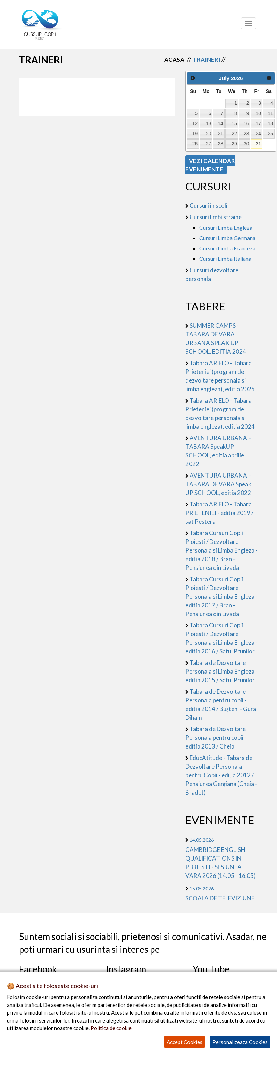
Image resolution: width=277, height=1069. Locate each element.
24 (258, 133)
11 (270, 113)
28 (220, 143)
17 (258, 123)
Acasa (174, 59)
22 (234, 133)
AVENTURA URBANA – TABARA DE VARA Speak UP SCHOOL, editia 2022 (218, 484)
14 (220, 123)
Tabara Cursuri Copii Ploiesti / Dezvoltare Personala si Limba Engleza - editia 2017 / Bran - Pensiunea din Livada (221, 596)
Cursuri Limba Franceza (227, 248)
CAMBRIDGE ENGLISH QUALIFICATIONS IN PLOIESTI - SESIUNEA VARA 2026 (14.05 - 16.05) (220, 858)
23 (246, 133)
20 (208, 133)
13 (208, 123)
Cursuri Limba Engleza (225, 227)
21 (220, 133)
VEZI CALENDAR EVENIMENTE (210, 165)
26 (195, 143)
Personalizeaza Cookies (240, 1042)
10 (258, 113)
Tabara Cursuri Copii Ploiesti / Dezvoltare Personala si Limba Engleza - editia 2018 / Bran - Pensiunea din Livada (221, 550)
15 (234, 123)
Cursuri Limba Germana (227, 237)
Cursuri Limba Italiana (225, 258)
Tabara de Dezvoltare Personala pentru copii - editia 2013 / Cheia (215, 737)
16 (246, 123)
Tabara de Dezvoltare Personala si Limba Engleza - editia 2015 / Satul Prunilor (221, 671)
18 (270, 123)
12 (195, 123)
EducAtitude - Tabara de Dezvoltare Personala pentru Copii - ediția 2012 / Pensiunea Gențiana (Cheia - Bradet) (221, 775)
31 (258, 143)
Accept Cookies (184, 1042)
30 (246, 143)
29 (234, 143)
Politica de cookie (111, 1028)
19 (195, 133)
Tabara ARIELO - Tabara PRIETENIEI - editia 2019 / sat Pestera (219, 513)
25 (270, 133)
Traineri (206, 59)
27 (208, 143)
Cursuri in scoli (208, 205)
